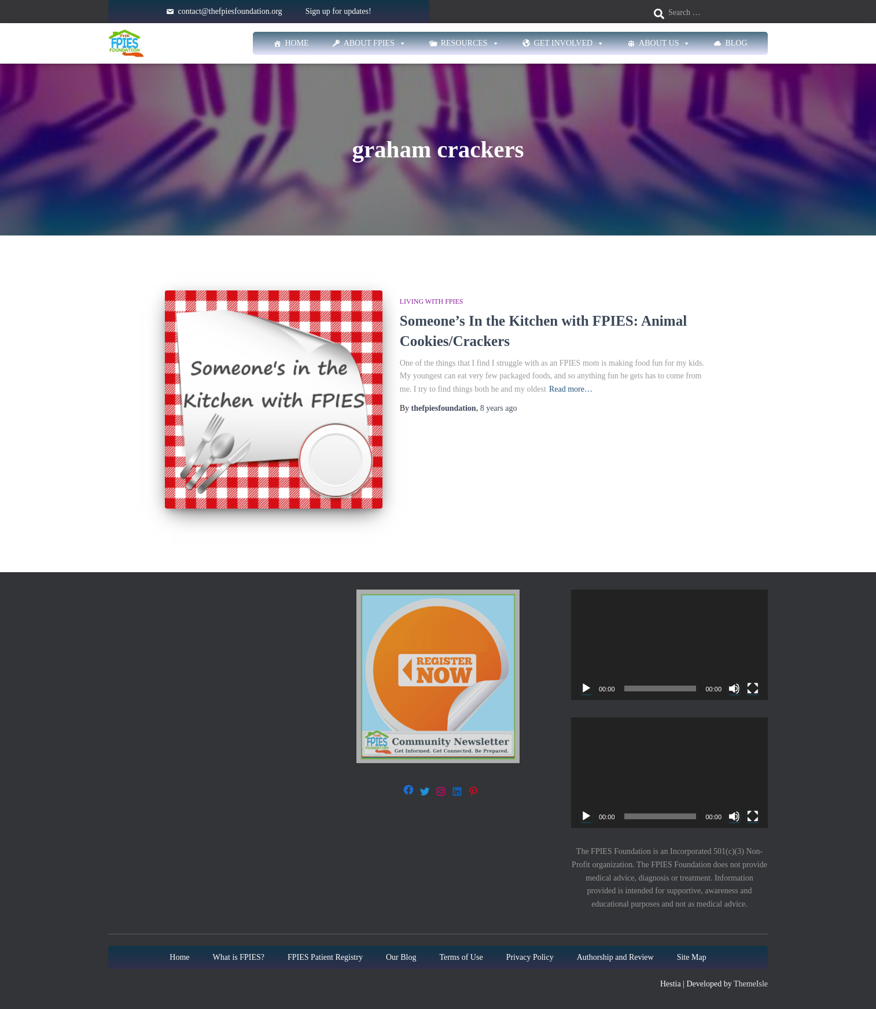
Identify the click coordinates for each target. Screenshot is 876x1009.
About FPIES (375, 43)
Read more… (570, 389)
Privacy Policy (530, 956)
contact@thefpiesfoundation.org (230, 11)
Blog (736, 43)
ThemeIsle (751, 982)
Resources (470, 43)
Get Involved (569, 43)
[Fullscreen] (753, 687)
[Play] (586, 687)
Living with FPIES (431, 301)
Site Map (691, 956)
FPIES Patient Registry (325, 956)
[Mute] (734, 687)
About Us (664, 43)
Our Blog (401, 956)
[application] (669, 643)
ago (498, 408)
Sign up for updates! (338, 11)
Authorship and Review (615, 956)
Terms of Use (461, 956)
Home (296, 43)
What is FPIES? (238, 956)
